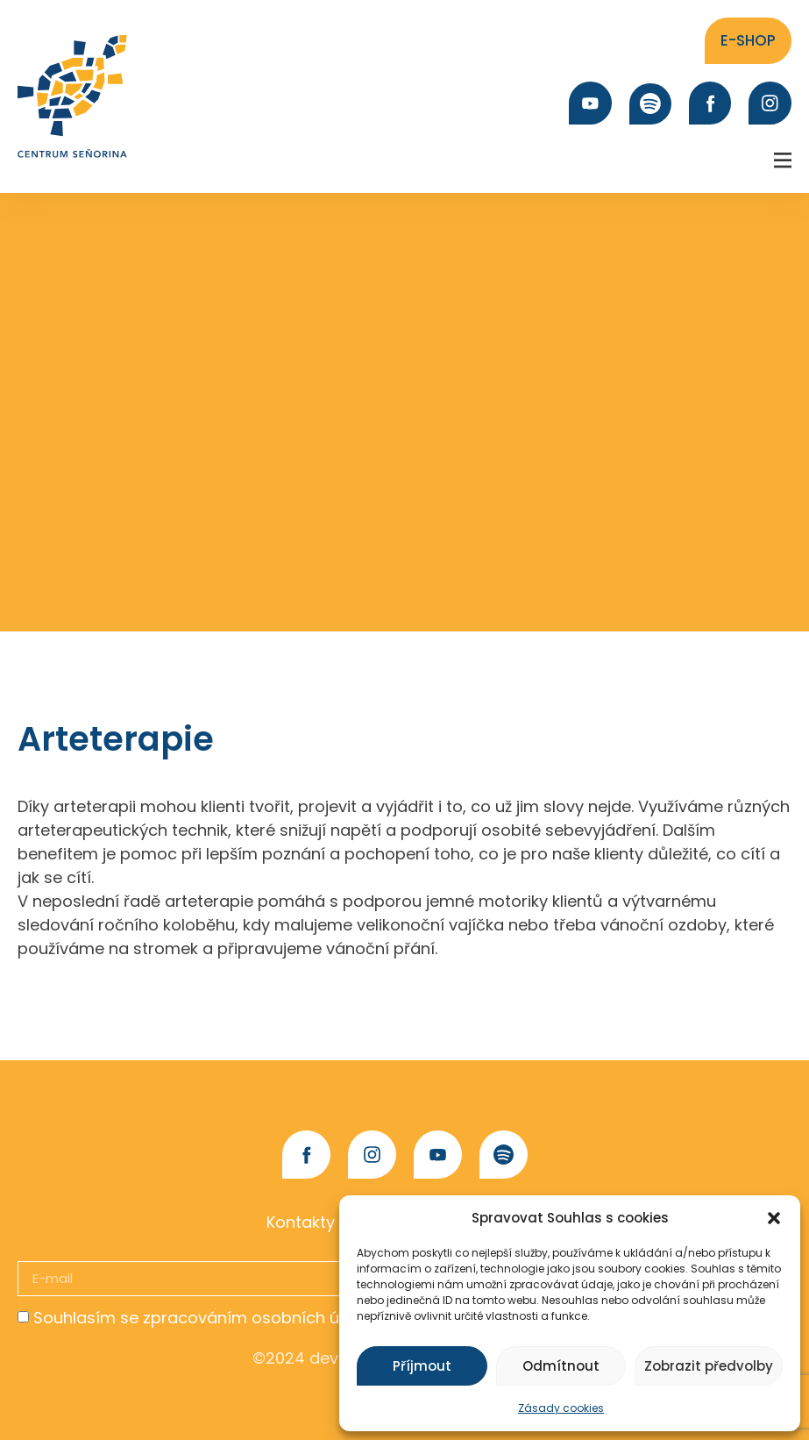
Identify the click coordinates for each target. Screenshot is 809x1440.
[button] (774, 1218)
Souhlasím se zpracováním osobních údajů (203, 1318)
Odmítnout (561, 1366)
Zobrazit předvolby (708, 1366)
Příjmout (422, 1366)
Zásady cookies (561, 1408)
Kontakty (300, 1222)
